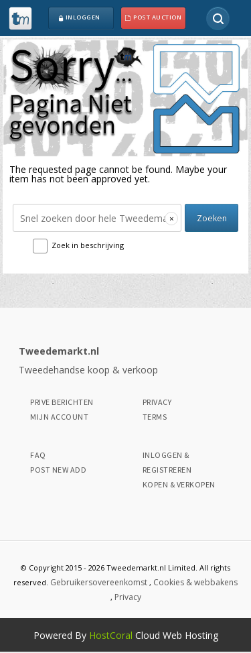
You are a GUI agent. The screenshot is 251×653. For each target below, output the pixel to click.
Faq (38, 455)
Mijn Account (59, 417)
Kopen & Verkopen (179, 484)
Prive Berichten (62, 402)
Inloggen (78, 18)
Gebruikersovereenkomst (98, 582)
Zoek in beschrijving (88, 245)
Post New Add (58, 470)
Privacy (157, 402)
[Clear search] (171, 218)
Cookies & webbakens (195, 582)
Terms (155, 417)
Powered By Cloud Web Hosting (125, 635)
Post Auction (152, 18)
